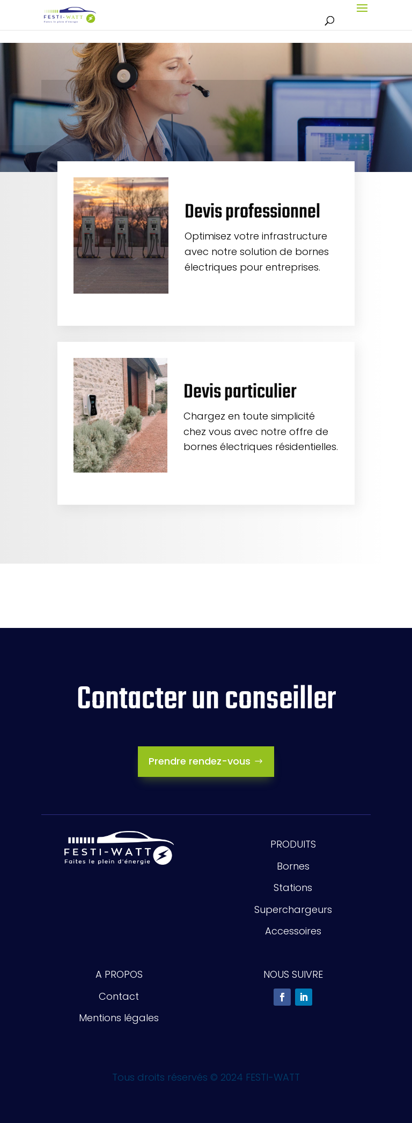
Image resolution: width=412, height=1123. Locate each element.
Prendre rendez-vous (200, 761)
